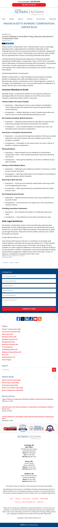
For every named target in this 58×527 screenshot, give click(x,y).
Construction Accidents (11, 332)
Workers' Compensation (19, 255)
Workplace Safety (9, 337)
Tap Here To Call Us (29, 4)
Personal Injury (40, 19)
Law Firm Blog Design (29, 525)
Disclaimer (35, 499)
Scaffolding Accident (9, 349)
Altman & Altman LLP (34, 518)
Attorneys (29, 19)
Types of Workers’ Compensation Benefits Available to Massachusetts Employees (27, 399)
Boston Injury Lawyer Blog (10, 382)
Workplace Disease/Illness (11, 352)
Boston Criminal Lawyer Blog (11, 380)
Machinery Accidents (10, 344)
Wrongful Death (8, 342)
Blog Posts (40, 502)
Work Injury (9, 255)
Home (3, 19)
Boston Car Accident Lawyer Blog (12, 388)
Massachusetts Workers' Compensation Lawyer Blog (29, 12)
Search (54, 370)
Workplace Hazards (9, 339)
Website (11, 19)
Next (17, 262)
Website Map (44, 499)
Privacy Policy (26, 499)
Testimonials (52, 19)
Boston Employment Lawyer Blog (12, 390)
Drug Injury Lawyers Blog (10, 385)
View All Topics (6, 360)
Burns (5, 355)
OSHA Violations (8, 357)
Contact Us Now (29, 309)
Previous (5, 262)
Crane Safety (7, 347)
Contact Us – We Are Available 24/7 (24, 502)
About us (20, 19)
